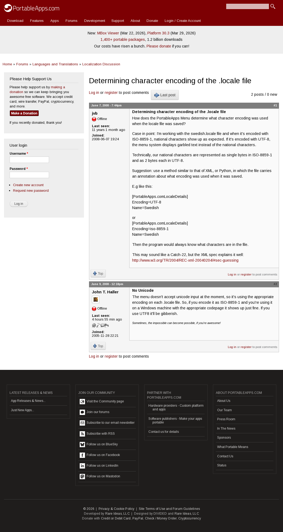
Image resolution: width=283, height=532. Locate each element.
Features (37, 21)
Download (15, 21)
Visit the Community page (102, 401)
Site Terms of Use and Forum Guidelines (169, 509)
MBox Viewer (108, 33)
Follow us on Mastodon (100, 476)
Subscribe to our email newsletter (107, 423)
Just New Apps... (22, 410)
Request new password (31, 191)
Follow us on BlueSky (99, 444)
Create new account (28, 185)
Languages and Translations (55, 64)
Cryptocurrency (189, 518)
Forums (72, 21)
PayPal (137, 518)
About (135, 21)
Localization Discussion (101, 64)
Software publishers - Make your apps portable (175, 420)
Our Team (224, 410)
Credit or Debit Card (116, 518)
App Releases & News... (28, 401)
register (111, 92)
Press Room (226, 419)
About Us (223, 401)
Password (19, 169)
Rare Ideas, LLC (117, 513)
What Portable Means (232, 447)
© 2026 (88, 509)
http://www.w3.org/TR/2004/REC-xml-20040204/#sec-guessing (185, 260)
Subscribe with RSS (97, 434)
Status (221, 465)
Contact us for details (163, 432)
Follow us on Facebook (100, 455)
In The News (226, 428)
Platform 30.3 (158, 33)
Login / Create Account (183, 21)
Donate (152, 21)
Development (94, 21)
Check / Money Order (161, 518)
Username (19, 153)
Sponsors (224, 437)
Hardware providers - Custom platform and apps (176, 407)
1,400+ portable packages (122, 39)
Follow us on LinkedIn (99, 466)
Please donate (159, 46)
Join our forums (94, 412)
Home (7, 64)
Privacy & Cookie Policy (117, 509)
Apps (54, 21)
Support (117, 21)
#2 (275, 284)
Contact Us (225, 456)
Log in (94, 92)
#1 (275, 105)
